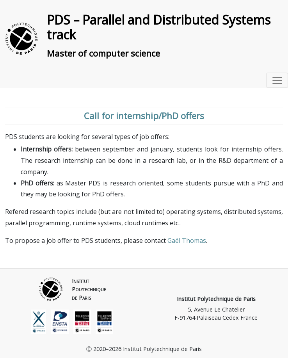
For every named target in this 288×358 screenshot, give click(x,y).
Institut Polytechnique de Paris (216, 299)
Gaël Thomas (186, 240)
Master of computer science (103, 53)
